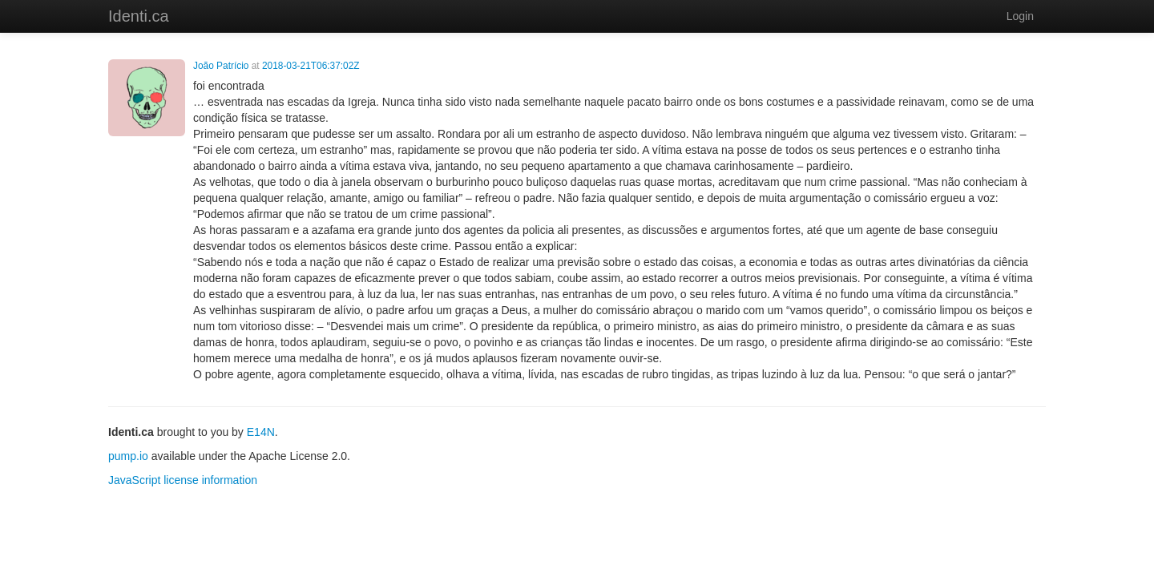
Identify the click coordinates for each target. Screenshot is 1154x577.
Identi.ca (138, 16)
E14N (261, 432)
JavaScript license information (182, 480)
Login (1020, 16)
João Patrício (220, 65)
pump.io (128, 456)
